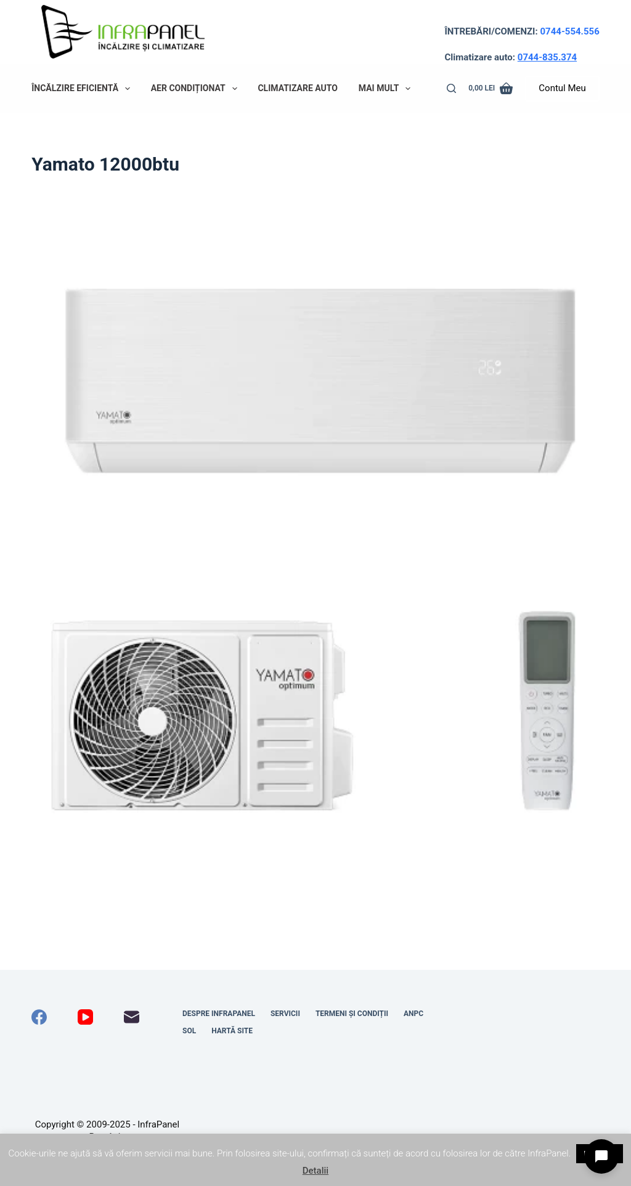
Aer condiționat (196, 88)
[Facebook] (39, 1017)
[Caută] (451, 88)
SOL (189, 1031)
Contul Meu (562, 88)
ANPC (413, 1013)
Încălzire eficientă (83, 88)
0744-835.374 (547, 57)
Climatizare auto (298, 88)
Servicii (285, 1013)
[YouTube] (85, 1017)
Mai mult (387, 88)
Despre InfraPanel (218, 1013)
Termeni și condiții (352, 1013)
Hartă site (232, 1031)
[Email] (131, 1017)
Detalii (315, 1170)
